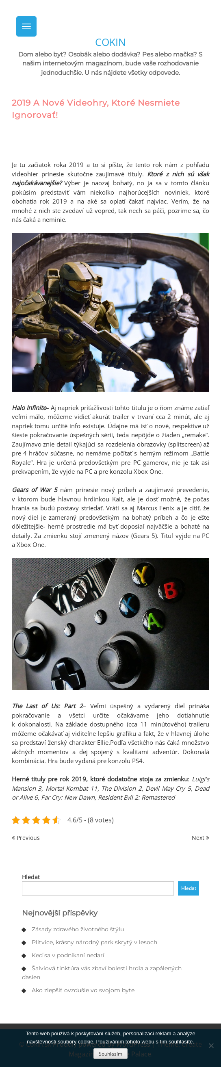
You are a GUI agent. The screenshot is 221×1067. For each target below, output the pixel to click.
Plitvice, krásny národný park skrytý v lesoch (94, 942)
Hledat (31, 877)
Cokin (110, 42)
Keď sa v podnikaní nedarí (68, 955)
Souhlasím (110, 1053)
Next (200, 837)
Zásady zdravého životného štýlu (78, 929)
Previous (26, 837)
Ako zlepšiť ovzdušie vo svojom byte (83, 990)
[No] (211, 1045)
